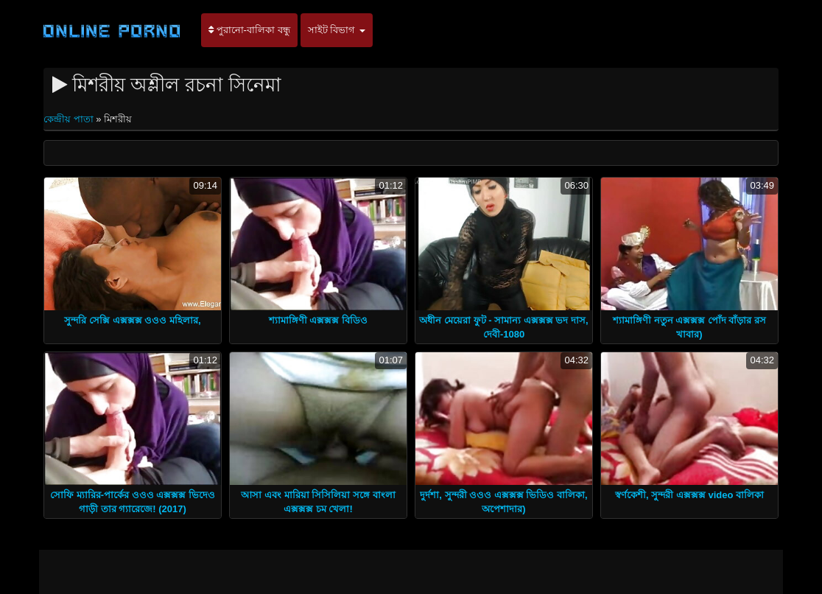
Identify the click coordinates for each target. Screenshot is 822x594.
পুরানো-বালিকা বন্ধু (249, 29)
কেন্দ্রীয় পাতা (69, 119)
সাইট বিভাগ (336, 29)
